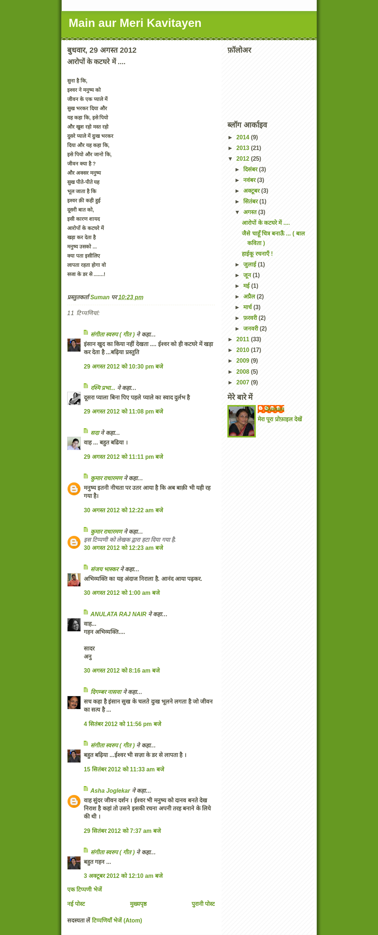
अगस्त (250, 212)
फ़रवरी (250, 318)
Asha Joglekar (110, 791)
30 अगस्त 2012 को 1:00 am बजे (122, 593)
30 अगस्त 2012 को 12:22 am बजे (123, 510)
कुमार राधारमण (106, 478)
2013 (243, 148)
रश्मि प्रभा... (102, 388)
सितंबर (251, 201)
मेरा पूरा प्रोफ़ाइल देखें (280, 419)
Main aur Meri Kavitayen (135, 23)
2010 (243, 350)
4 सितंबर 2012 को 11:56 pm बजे (122, 724)
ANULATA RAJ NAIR (118, 614)
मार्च (248, 307)
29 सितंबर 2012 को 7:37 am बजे (122, 831)
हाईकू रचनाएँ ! (257, 254)
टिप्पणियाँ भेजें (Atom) (117, 920)
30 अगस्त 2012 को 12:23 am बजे (123, 548)
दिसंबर (251, 169)
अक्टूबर (252, 191)
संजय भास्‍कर (105, 569)
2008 (243, 372)
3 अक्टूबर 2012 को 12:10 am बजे (123, 876)
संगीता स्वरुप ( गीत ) (112, 334)
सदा (94, 433)
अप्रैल (250, 296)
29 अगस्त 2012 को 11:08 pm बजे (123, 411)
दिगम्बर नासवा (105, 692)
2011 (243, 339)
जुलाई (250, 264)
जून (247, 275)
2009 (243, 360)
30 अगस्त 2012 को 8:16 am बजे (122, 670)
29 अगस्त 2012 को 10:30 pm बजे (123, 366)
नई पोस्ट (76, 904)
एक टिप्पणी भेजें (84, 889)
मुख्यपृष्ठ (138, 904)
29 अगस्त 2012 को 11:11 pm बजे (123, 457)
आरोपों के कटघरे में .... (266, 223)
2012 (243, 159)
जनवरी (251, 328)
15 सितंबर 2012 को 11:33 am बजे (124, 769)
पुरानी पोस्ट (203, 904)
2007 (243, 382)
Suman (274, 409)
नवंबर (250, 180)
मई (247, 286)
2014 (243, 137)
